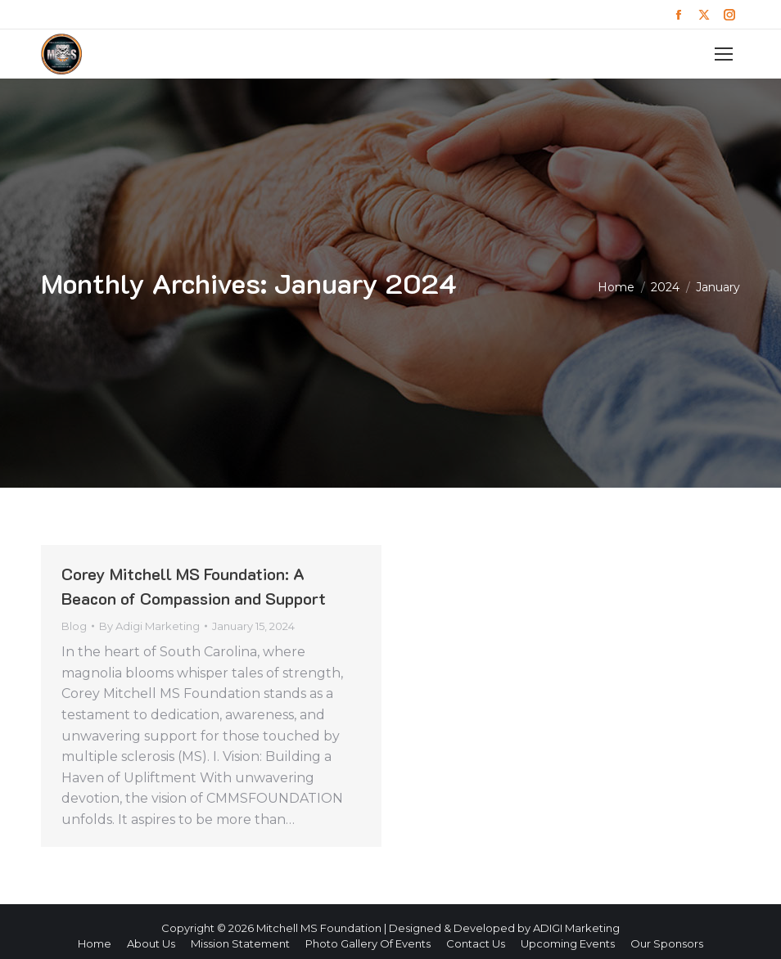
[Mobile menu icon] (723, 54)
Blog (74, 626)
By (149, 626)
